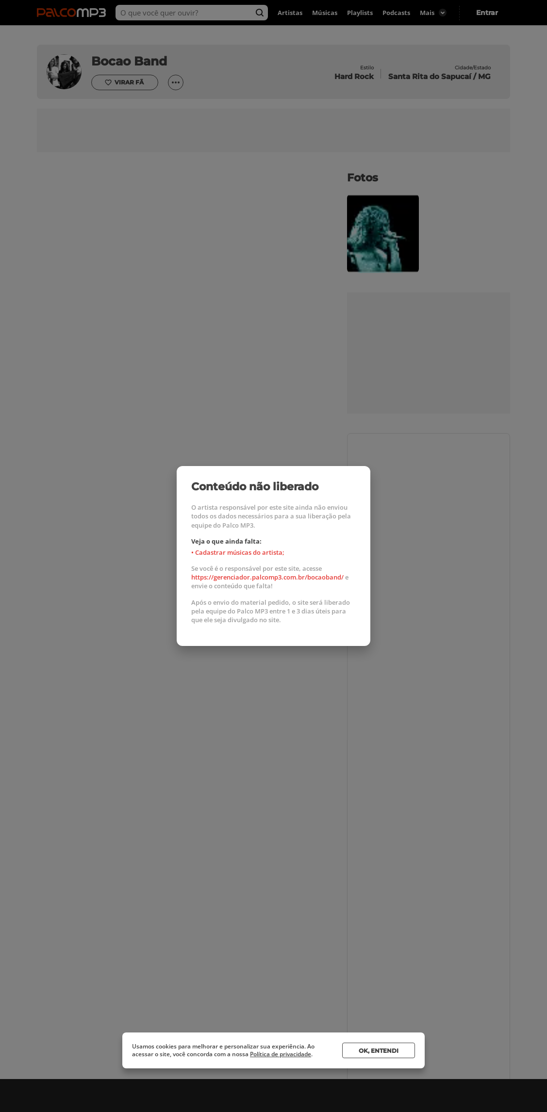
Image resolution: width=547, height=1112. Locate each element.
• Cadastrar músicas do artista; (237, 552)
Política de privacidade (280, 1054)
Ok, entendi (378, 1050)
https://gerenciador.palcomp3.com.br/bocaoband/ (267, 577)
